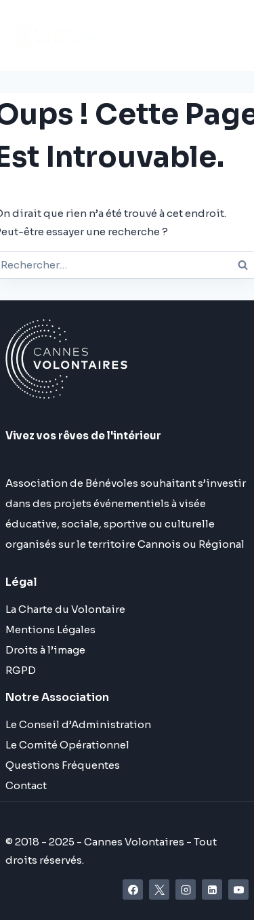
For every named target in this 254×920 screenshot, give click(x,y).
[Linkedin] (212, 889)
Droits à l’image (45, 649)
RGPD (20, 670)
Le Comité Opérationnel (67, 744)
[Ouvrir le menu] (156, 35)
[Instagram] (185, 889)
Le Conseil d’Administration (78, 724)
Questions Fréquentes (62, 765)
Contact (26, 785)
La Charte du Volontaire (65, 609)
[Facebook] (133, 889)
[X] (159, 889)
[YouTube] (238, 889)
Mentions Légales (50, 629)
